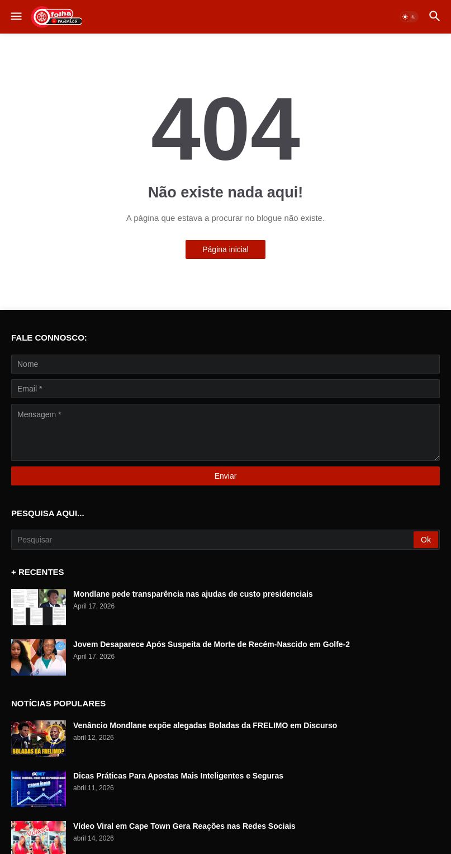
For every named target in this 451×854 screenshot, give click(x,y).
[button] (15, 16)
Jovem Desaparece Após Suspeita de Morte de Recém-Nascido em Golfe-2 (211, 644)
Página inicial (225, 249)
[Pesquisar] (213, 539)
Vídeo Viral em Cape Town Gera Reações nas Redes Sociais (184, 826)
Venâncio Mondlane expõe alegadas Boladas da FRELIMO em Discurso (205, 725)
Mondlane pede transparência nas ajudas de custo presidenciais (193, 593)
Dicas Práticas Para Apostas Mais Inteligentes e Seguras (178, 775)
